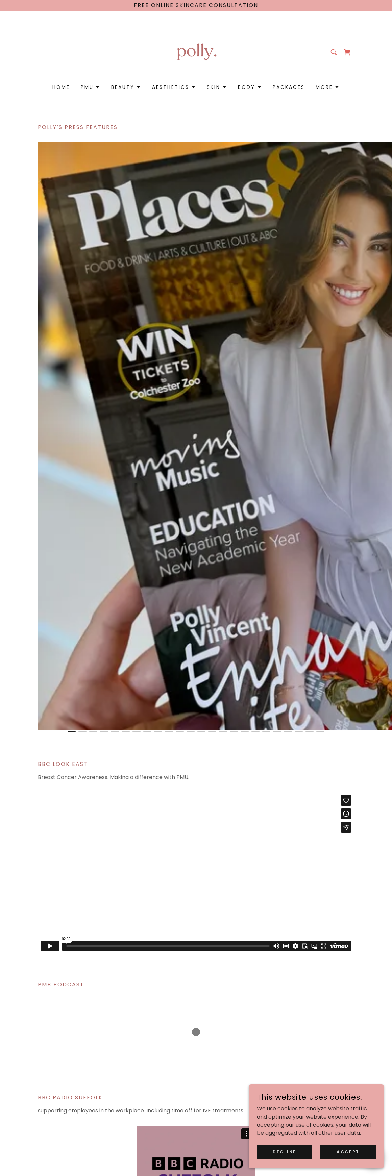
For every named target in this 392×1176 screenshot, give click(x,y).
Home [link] (61, 87)
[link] (196, 52)
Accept (348, 1151)
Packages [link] (289, 87)
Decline (284, 1151)
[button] (90, 87)
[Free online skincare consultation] (196, 5)
